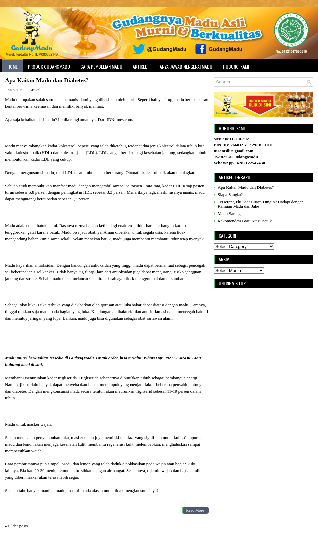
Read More (195, 510)
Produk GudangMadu (49, 66)
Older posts (16, 525)
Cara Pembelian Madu (101, 66)
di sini (36, 364)
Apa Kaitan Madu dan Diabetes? (47, 80)
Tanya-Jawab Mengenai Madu (185, 66)
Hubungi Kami (236, 66)
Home (12, 66)
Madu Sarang (229, 213)
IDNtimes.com (119, 119)
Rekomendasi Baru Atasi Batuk (245, 220)
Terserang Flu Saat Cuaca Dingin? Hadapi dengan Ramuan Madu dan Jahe (261, 204)
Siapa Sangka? (230, 194)
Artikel (140, 66)
